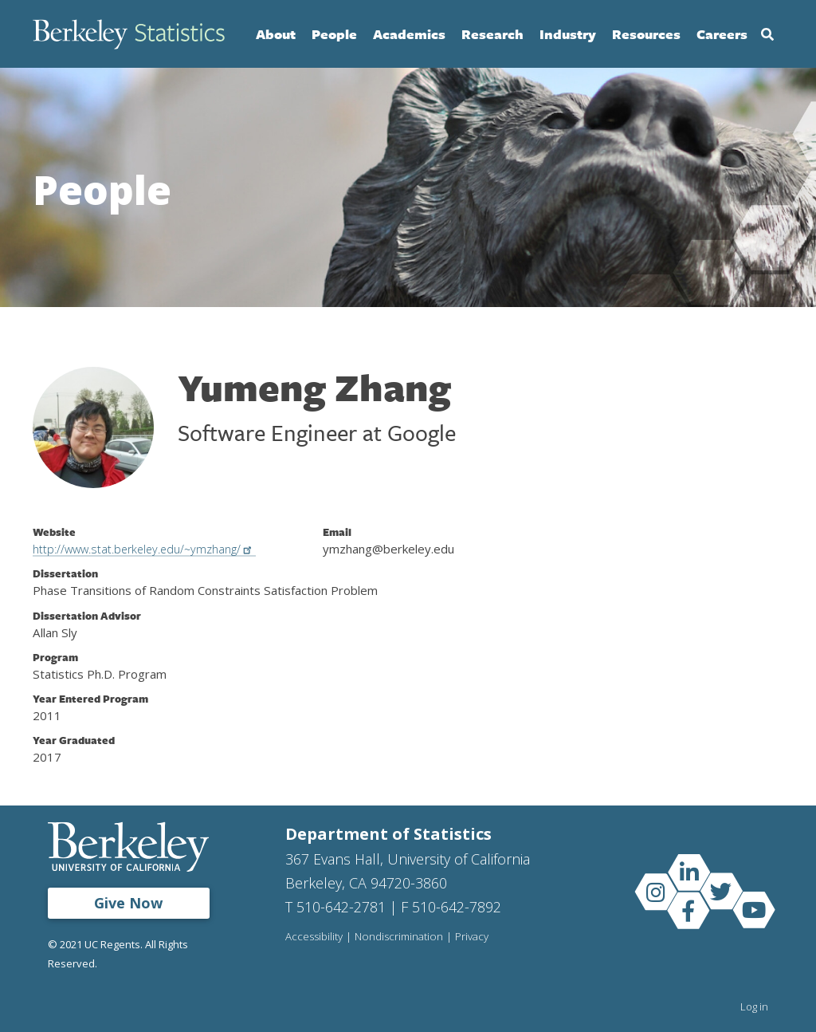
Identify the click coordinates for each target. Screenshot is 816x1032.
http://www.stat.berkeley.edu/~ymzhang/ (154, 549)
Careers (721, 34)
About (276, 34)
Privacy (475, 937)
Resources (646, 34)
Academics (409, 34)
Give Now (128, 902)
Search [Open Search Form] (767, 34)
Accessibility (314, 937)
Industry (567, 34)
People (334, 34)
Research (492, 34)
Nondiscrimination (401, 937)
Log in (754, 1006)
